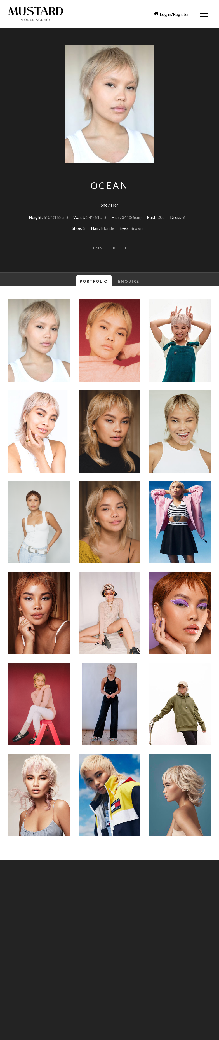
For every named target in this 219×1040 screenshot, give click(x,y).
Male (144, 1001)
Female (99, 248)
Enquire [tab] (129, 281)
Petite (120, 248)
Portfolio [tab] (94, 281)
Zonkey (202, 1036)
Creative (199, 1001)
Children (160, 1001)
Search (199, 1011)
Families (180, 1001)
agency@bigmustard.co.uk (148, 950)
